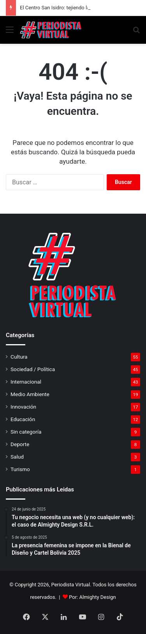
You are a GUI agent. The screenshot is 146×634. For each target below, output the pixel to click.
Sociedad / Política (33, 369)
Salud (17, 457)
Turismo (20, 469)
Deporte (20, 444)
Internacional (26, 382)
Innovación (23, 407)
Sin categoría (26, 432)
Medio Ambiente (30, 394)
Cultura (19, 357)
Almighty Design (97, 597)
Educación (23, 419)
